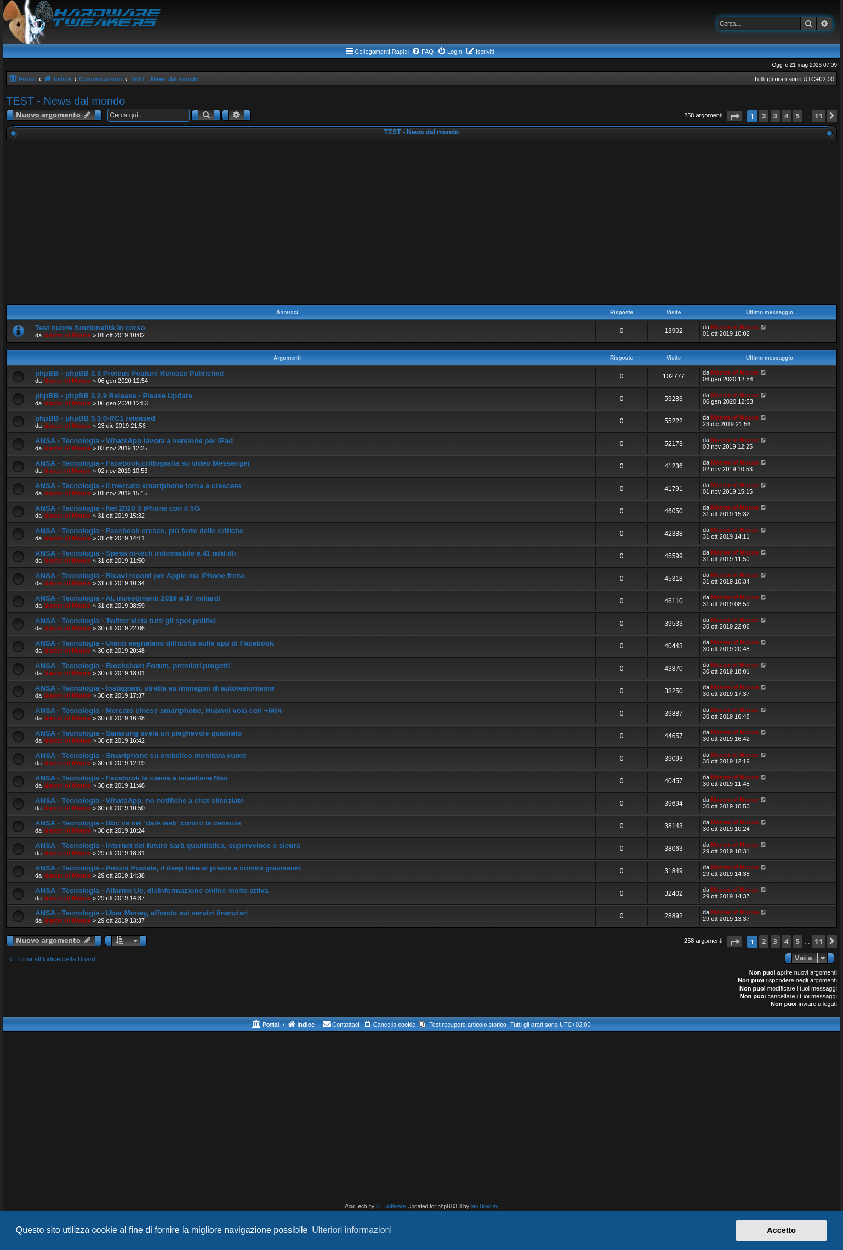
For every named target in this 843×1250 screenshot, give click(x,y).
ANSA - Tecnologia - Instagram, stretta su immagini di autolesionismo (154, 688)
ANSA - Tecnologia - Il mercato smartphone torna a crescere (138, 486)
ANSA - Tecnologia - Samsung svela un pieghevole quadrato (138, 733)
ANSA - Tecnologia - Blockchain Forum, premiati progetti (132, 665)
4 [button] (786, 116)
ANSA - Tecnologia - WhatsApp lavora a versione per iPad (134, 441)
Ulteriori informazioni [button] (352, 1230)
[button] (734, 116)
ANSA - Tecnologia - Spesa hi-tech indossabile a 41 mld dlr (136, 553)
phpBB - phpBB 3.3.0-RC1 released (95, 418)
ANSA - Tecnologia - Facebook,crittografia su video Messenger (142, 463)
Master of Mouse (67, 335)
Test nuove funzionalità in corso (90, 328)
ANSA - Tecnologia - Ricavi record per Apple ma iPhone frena (140, 576)
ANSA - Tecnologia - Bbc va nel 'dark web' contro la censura (138, 823)
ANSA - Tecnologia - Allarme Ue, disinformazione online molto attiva (152, 890)
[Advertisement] (421, 222)
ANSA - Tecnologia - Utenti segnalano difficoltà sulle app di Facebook (154, 643)
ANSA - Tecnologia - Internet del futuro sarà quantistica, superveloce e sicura (167, 845)
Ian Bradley (484, 1206)
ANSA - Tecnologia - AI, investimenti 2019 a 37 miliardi (128, 598)
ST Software (391, 1206)
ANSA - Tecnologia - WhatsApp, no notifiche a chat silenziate (139, 800)
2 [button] (764, 116)
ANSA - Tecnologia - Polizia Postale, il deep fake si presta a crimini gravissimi (168, 868)
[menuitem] (423, 51)
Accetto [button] (781, 1230)
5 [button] (798, 116)
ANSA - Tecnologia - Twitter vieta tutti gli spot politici (125, 620)
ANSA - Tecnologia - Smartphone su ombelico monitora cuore (141, 755)
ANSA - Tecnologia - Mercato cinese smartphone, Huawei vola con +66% (159, 710)
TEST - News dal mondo (66, 101)
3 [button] (775, 116)
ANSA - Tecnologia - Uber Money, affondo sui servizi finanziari (141, 913)
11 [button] (818, 116)
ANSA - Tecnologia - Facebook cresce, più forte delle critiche (139, 531)
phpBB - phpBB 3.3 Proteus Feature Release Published (129, 373)
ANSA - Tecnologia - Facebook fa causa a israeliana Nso (131, 778)
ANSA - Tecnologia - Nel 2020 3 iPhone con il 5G (117, 508)
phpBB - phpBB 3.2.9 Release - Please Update (113, 396)
